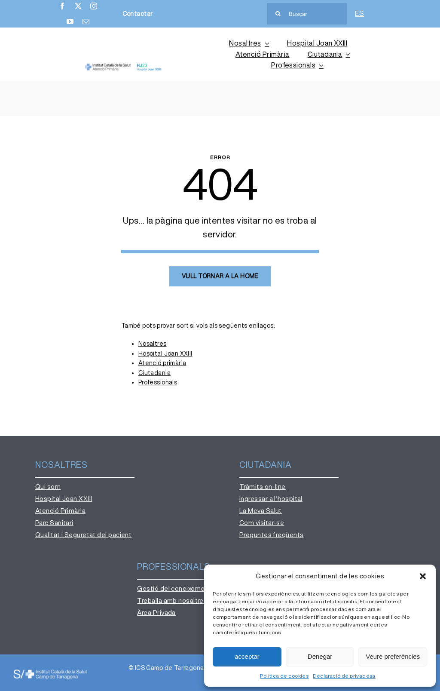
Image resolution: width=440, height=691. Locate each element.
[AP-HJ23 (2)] (124, 66)
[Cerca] (278, 14)
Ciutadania (154, 374)
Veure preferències (393, 656)
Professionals (157, 383)
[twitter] (78, 6)
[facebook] (62, 6)
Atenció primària (162, 364)
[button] (423, 576)
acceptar (247, 656)
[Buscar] (307, 14)
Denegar (320, 656)
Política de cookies (284, 676)
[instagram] (93, 6)
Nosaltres (152, 345)
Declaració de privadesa (344, 676)
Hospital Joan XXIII (165, 354)
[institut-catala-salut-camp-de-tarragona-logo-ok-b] (50, 672)
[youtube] (70, 21)
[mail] (85, 21)
